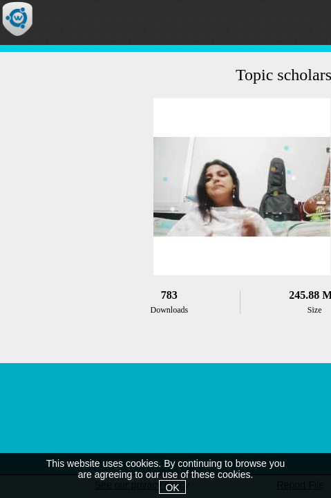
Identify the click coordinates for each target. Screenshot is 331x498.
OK (172, 487)
